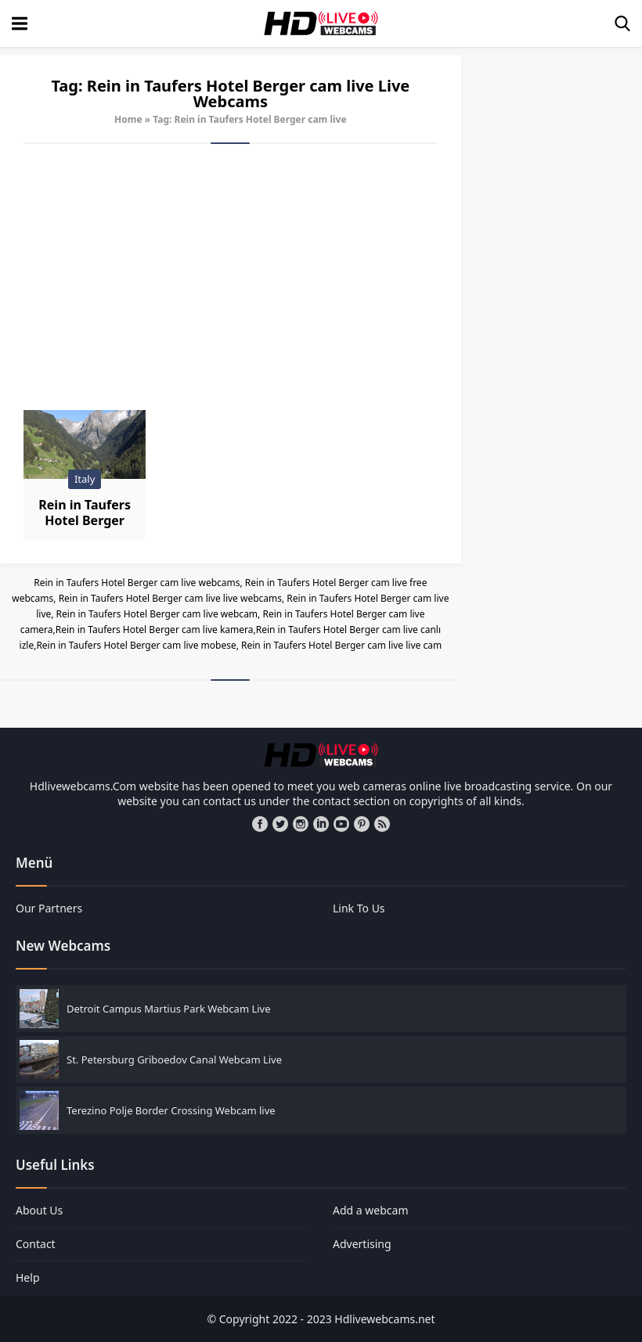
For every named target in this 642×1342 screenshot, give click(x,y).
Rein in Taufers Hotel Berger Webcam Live (84, 520)
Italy (84, 479)
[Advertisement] (230, 277)
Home (128, 119)
